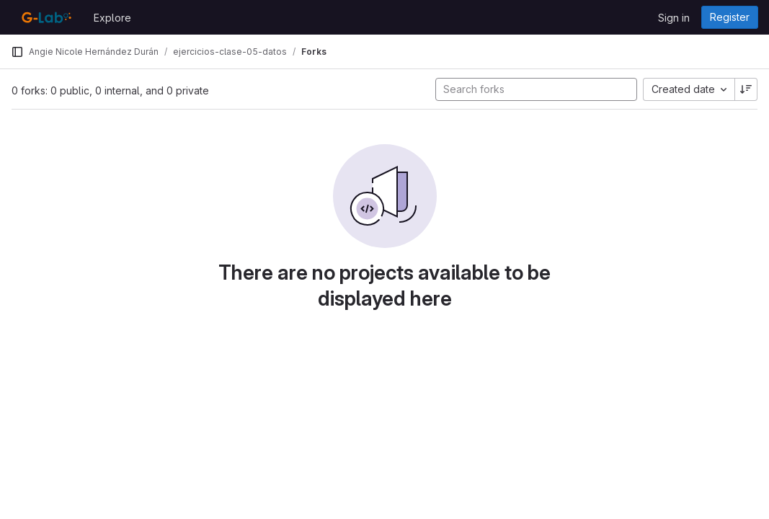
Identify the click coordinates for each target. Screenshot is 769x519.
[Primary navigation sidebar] (17, 51)
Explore (112, 18)
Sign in (674, 18)
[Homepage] (45, 17)
